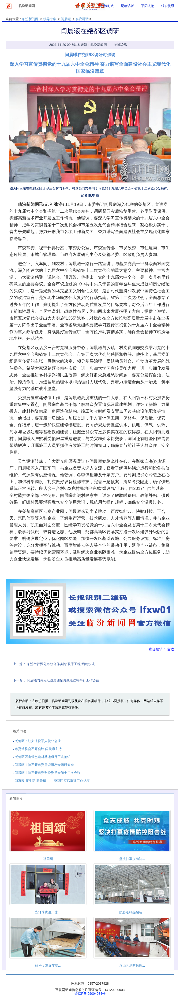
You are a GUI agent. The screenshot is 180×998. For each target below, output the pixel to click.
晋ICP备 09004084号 (90, 993)
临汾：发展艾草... (48, 965)
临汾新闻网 (30, 19)
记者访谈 (127, 6)
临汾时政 (107, 6)
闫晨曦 (66, 19)
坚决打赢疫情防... (132, 859)
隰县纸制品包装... (132, 912)
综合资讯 (167, 6)
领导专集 (49, 19)
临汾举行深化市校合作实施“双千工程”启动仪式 (61, 664)
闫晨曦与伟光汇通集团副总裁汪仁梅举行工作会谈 (63, 680)
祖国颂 (48, 859)
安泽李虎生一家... (48, 912)
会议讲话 (82, 19)
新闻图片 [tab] (15, 798)
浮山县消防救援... (132, 965)
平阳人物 (147, 6)
